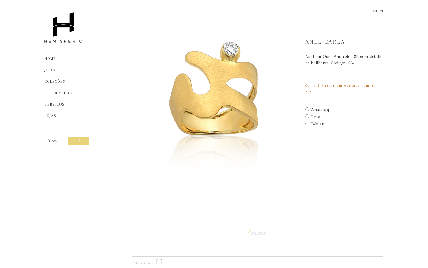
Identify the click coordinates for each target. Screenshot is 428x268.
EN (375, 11)
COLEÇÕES (55, 81)
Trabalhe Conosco (143, 263)
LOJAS (50, 116)
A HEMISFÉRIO (59, 93)
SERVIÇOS (55, 104)
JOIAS (50, 70)
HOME (50, 59)
